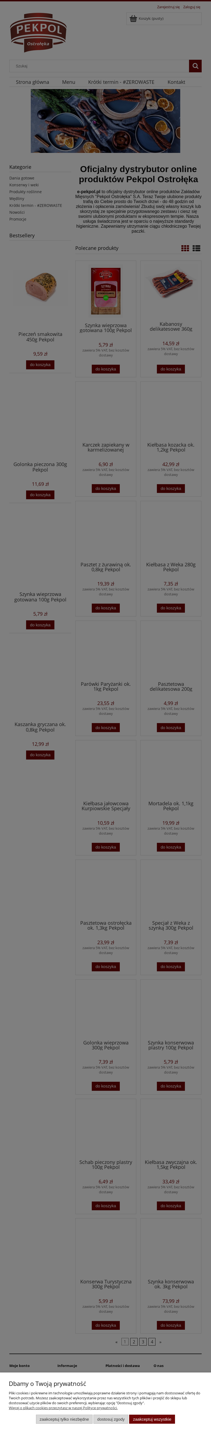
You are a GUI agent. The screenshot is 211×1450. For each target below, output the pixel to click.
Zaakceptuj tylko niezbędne (64, 1419)
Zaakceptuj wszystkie (152, 1419)
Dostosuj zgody (111, 1419)
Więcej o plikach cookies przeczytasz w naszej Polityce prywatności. (63, 1407)
